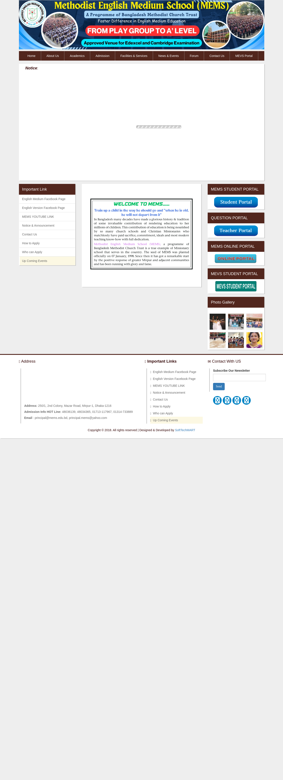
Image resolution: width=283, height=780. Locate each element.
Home (32, 56)
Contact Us (216, 56)
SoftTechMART (185, 430)
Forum (194, 56)
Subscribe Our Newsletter (231, 370)
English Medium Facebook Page (44, 199)
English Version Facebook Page (43, 208)
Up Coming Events (34, 261)
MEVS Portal (243, 56)
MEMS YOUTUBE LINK (38, 216)
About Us (52, 56)
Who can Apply (32, 252)
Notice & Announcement (38, 225)
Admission (103, 56)
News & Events (168, 56)
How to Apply (31, 243)
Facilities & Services (134, 56)
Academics (77, 56)
